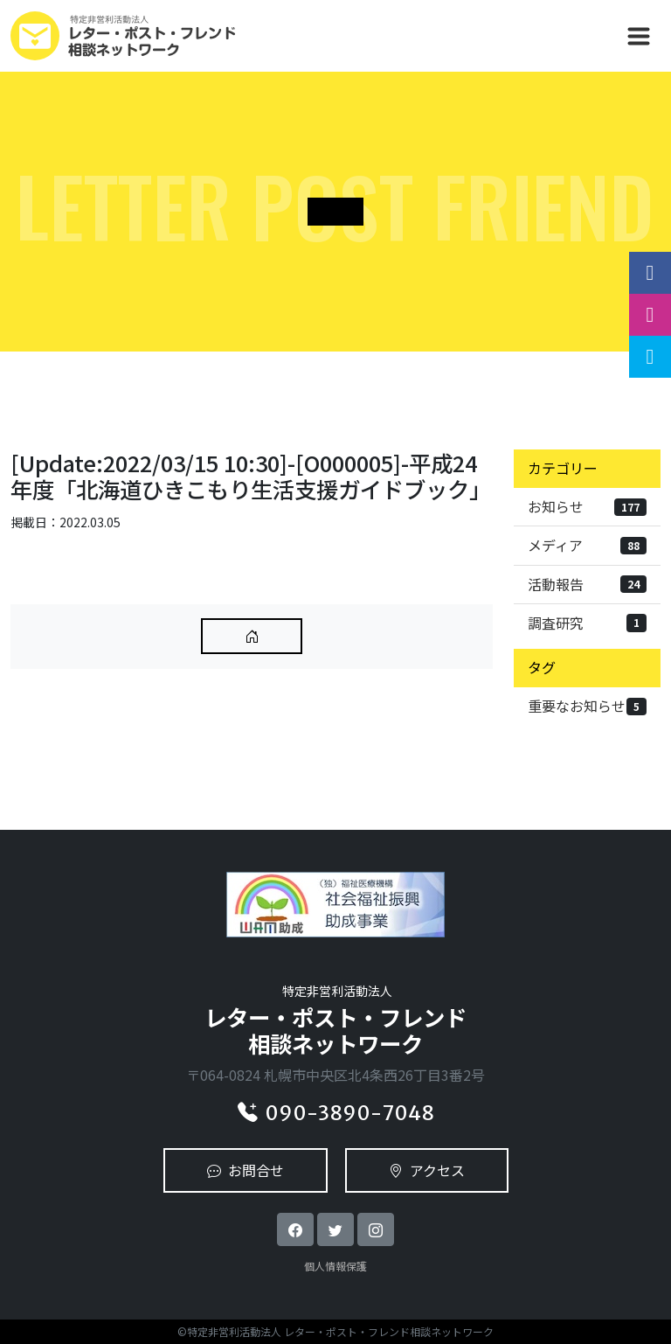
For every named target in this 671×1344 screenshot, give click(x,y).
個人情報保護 (335, 1265)
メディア (587, 544)
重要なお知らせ (587, 705)
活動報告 (587, 584)
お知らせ (587, 506)
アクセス (427, 1169)
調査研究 (587, 622)
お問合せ (245, 1169)
